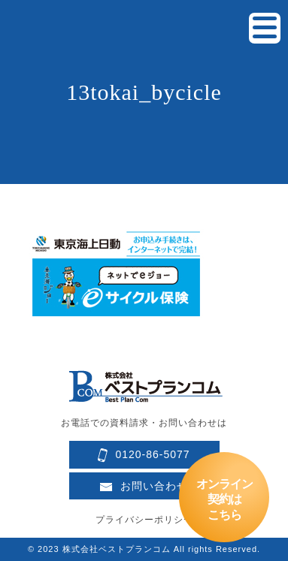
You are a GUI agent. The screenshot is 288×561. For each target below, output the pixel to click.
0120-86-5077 (143, 455)
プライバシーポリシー (144, 519)
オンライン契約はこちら (224, 500)
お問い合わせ (144, 486)
